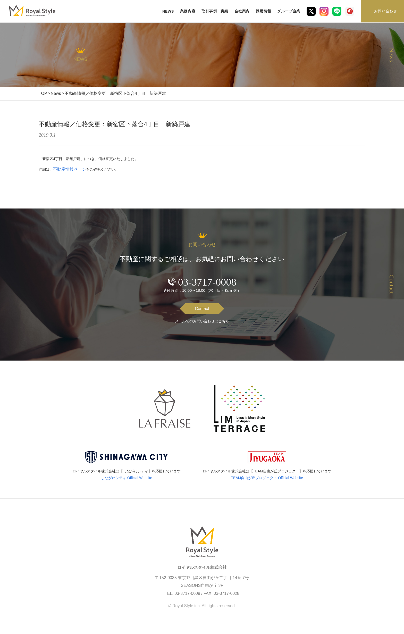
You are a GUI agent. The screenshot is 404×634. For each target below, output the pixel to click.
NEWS (168, 11)
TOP (43, 93)
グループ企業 (288, 11)
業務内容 (187, 11)
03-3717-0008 (207, 282)
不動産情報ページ (69, 169)
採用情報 (263, 11)
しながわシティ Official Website (126, 478)
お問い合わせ (385, 11)
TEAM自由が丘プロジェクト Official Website (267, 478)
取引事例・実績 (214, 11)
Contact (202, 308)
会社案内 (242, 11)
